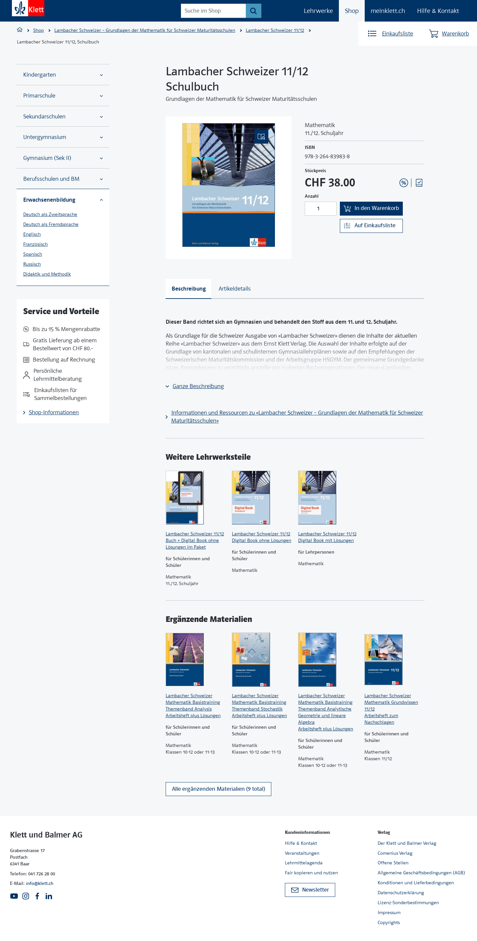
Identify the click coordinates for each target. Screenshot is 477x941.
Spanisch (32, 254)
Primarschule (63, 95)
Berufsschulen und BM (63, 178)
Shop (352, 11)
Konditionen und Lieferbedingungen (416, 883)
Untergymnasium (63, 137)
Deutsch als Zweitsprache (50, 214)
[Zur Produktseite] (195, 497)
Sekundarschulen (63, 116)
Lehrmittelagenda (304, 863)
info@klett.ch (39, 883)
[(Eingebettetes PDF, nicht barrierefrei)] (228, 185)
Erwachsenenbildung (63, 199)
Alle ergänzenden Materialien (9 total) (218, 788)
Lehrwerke (318, 11)
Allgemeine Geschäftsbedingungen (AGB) (421, 873)
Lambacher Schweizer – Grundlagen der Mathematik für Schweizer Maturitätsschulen (144, 30)
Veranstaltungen (302, 853)
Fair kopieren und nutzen (311, 873)
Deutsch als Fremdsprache (51, 224)
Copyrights (389, 922)
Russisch (32, 264)
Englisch (32, 234)
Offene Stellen (393, 863)
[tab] (188, 289)
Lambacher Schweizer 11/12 (275, 30)
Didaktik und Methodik (47, 274)
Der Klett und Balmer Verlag (407, 843)
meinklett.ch (388, 11)
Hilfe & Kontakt (438, 11)
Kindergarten (63, 74)
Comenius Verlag (395, 853)
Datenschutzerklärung (401, 893)
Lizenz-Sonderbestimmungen (408, 903)
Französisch (35, 244)
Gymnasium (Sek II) (63, 158)
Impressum (389, 912)
